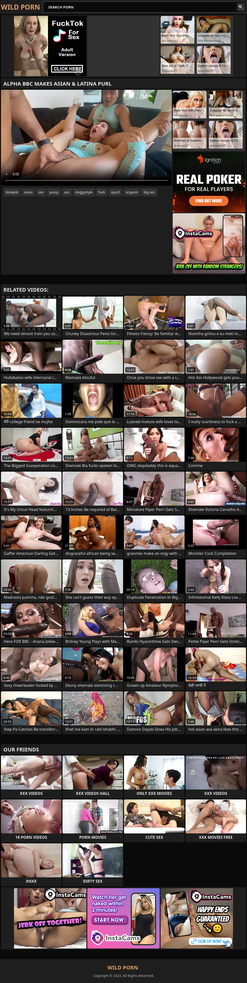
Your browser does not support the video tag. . (86, 138)
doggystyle (84, 192)
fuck (101, 192)
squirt (115, 192)
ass (66, 192)
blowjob (12, 192)
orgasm (132, 192)
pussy (54, 192)
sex (41, 192)
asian (28, 192)
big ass (149, 192)
